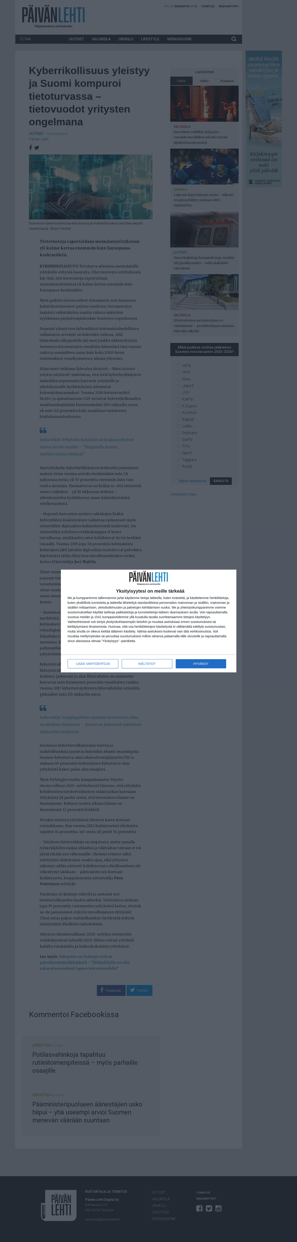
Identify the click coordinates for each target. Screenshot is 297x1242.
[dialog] (148, 621)
